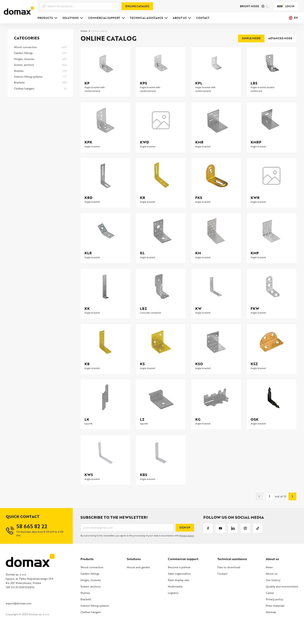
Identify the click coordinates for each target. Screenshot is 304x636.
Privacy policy (186, 535)
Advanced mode (280, 38)
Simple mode (251, 38)
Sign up (185, 527)
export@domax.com (18, 603)
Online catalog (137, 6)
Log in (285, 6)
